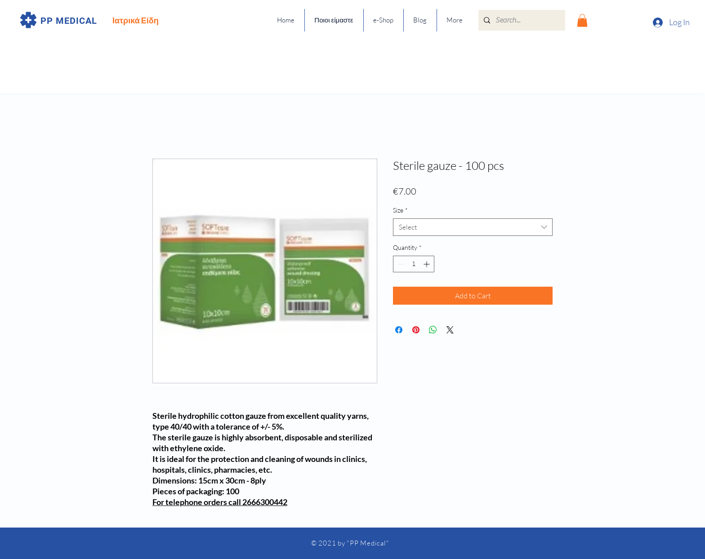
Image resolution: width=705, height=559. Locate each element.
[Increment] (427, 264)
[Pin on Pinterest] (416, 329)
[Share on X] (450, 329)
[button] (582, 20)
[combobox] (473, 227)
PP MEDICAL (68, 20)
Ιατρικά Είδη (135, 20)
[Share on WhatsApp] (433, 329)
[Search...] (520, 20)
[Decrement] (400, 264)
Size (400, 210)
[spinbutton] (414, 264)
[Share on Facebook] (398, 329)
